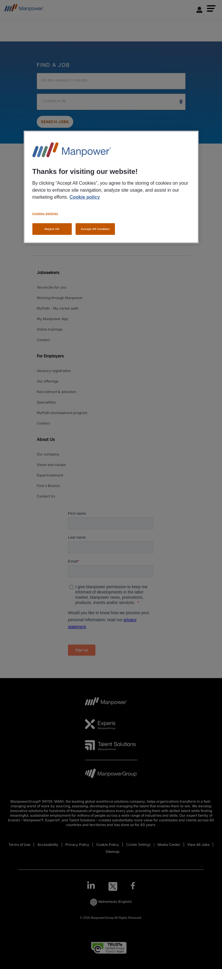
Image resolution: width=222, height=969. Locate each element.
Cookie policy (84, 197)
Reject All (52, 229)
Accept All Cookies (95, 229)
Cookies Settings (45, 213)
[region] (111, 187)
